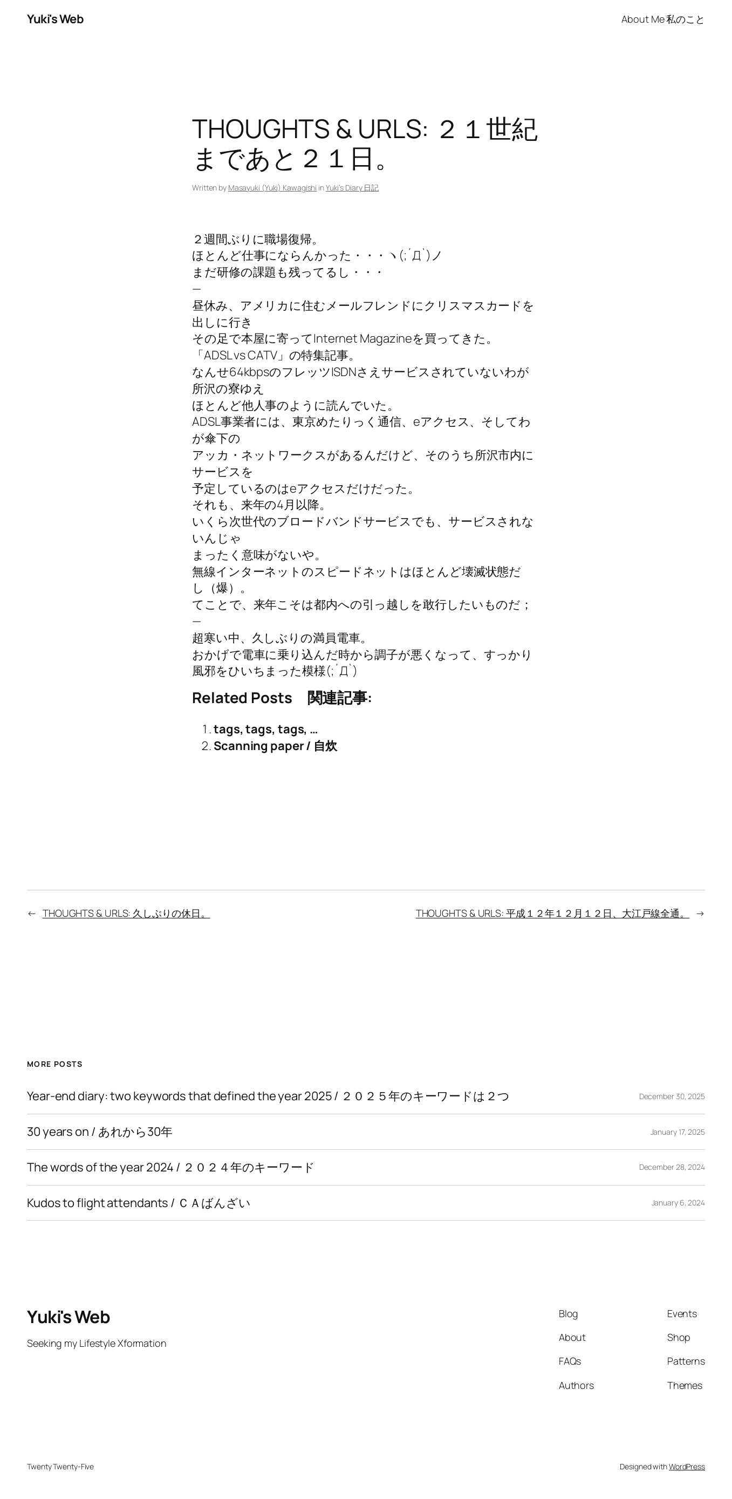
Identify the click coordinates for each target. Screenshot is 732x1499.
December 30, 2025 (672, 1096)
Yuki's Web (55, 19)
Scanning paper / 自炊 (275, 746)
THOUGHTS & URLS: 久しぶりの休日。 (126, 913)
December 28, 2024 (672, 1167)
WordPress (687, 1466)
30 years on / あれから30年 (100, 1132)
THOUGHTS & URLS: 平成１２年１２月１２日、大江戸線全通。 (552, 913)
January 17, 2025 (678, 1132)
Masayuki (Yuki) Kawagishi (272, 187)
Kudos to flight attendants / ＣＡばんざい (139, 1203)
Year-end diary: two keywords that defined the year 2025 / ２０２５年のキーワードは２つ (268, 1096)
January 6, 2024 (679, 1202)
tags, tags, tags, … (266, 729)
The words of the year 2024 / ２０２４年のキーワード (171, 1167)
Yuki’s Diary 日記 (352, 187)
